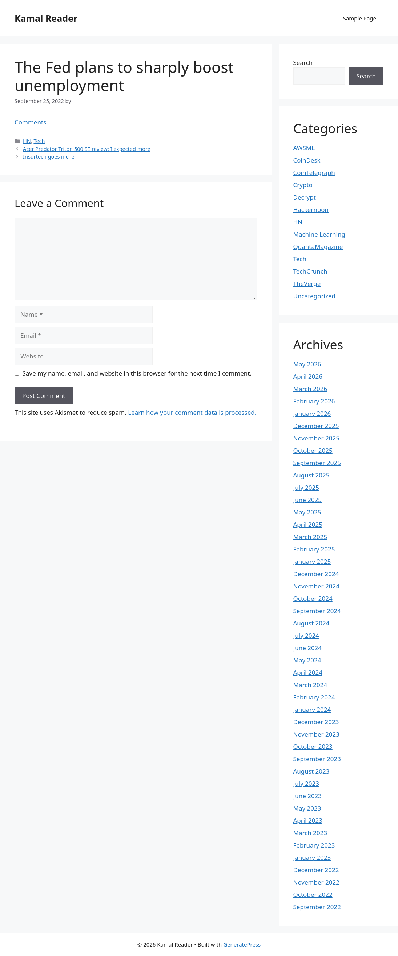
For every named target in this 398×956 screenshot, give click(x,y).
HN (27, 141)
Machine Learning (319, 234)
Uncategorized (314, 296)
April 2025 (307, 524)
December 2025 (316, 426)
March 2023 (310, 833)
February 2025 (314, 549)
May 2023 (307, 808)
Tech (39, 141)
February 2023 (314, 845)
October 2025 (313, 450)
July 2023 (306, 783)
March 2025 (310, 537)
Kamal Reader (46, 18)
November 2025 (316, 438)
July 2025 (306, 487)
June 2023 (307, 796)
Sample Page (359, 18)
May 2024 (307, 660)
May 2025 (307, 512)
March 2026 (310, 389)
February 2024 (314, 697)
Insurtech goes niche (49, 156)
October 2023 (313, 746)
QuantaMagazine (318, 246)
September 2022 (317, 907)
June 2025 (307, 500)
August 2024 (311, 623)
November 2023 (316, 734)
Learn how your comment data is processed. (192, 412)
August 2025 (311, 475)
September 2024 (317, 611)
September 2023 (317, 759)
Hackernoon (311, 209)
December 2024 (316, 574)
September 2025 (317, 463)
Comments (30, 122)
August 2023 (311, 771)
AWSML (304, 148)
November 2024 (316, 586)
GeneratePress (242, 944)
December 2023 (316, 722)
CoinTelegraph (314, 172)
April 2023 (307, 820)
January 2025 (312, 561)
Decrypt (304, 197)
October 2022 (313, 894)
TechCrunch (310, 271)
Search (303, 62)
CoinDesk (307, 160)
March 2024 (310, 685)
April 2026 (307, 376)
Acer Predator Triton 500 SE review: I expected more (86, 148)
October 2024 (313, 598)
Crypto (303, 185)
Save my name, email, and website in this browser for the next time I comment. (137, 373)
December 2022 (316, 870)
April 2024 (307, 672)
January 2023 (312, 857)
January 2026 (312, 413)
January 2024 (312, 709)
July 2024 (306, 635)
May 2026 (307, 364)
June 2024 (307, 648)
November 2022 (316, 882)
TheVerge (307, 283)
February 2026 (314, 401)
